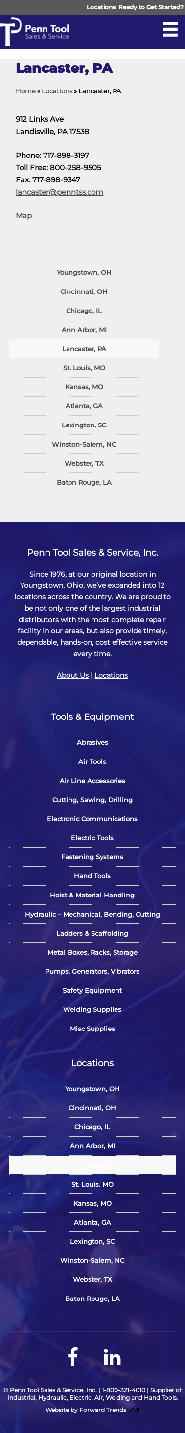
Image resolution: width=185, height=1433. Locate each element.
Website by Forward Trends (93, 1409)
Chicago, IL (84, 310)
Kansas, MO (84, 387)
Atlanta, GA (84, 406)
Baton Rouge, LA (84, 482)
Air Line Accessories (92, 780)
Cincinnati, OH (84, 291)
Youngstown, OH (84, 272)
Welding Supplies (92, 1009)
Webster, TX (84, 463)
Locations (101, 7)
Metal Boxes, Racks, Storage (92, 952)
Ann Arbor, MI (84, 330)
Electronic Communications (92, 819)
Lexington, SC (84, 425)
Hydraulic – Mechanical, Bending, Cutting (92, 914)
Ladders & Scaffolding (92, 933)
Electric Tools (92, 838)
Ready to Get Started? (151, 7)
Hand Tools (92, 876)
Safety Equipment (92, 990)
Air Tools (92, 761)
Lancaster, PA (84, 349)
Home (26, 91)
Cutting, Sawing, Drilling (92, 800)
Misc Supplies (92, 1028)
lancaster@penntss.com (59, 192)
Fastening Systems (92, 857)
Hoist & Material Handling (92, 895)
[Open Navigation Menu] (170, 29)
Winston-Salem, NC (84, 444)
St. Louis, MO (84, 368)
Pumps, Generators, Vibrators (92, 971)
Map (24, 215)
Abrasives (92, 742)
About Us (73, 675)
